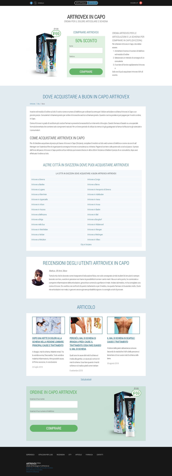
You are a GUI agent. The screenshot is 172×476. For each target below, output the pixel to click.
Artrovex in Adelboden (95, 194)
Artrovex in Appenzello (39, 199)
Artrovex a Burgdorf (94, 219)
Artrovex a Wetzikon (38, 239)
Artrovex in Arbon (37, 204)
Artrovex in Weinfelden (39, 229)
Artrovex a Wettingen (95, 234)
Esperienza (30, 454)
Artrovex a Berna (93, 184)
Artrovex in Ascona (38, 209)
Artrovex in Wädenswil (95, 224)
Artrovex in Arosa (93, 204)
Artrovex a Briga (37, 219)
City (70, 454)
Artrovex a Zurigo (93, 179)
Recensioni (61, 454)
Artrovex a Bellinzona (39, 214)
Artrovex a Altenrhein (39, 194)
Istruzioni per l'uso (45, 454)
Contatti (100, 454)
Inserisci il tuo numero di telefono (42, 411)
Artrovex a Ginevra (38, 179)
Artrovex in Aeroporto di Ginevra (99, 189)
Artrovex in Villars (93, 239)
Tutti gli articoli (86, 379)
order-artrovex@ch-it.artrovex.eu (37, 466)
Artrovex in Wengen (94, 229)
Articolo (78, 454)
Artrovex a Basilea (37, 184)
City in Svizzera (86, 244)
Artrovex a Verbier (37, 234)
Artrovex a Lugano (38, 189)
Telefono (72, 56)
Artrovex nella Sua (38, 224)
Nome (71, 46)
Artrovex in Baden (93, 209)
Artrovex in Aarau (93, 199)
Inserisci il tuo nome (37, 399)
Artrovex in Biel (92, 214)
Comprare (86, 72)
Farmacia (89, 454)
